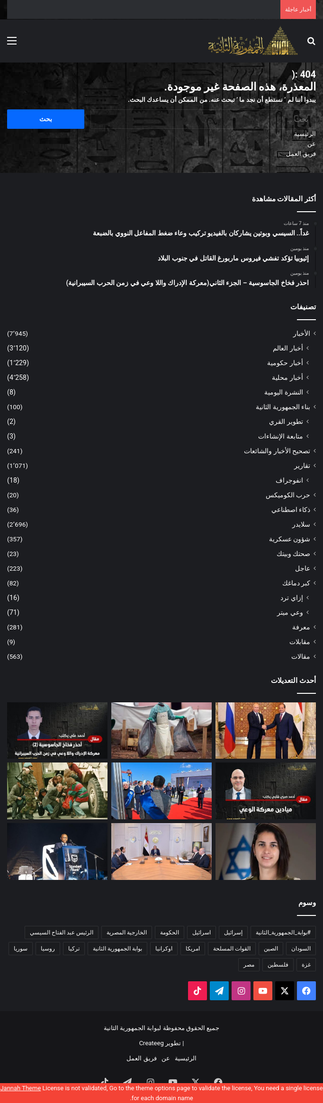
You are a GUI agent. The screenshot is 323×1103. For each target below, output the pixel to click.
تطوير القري (286, 421)
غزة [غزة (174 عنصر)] (306, 964)
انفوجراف (289, 480)
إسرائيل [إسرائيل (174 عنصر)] (233, 932)
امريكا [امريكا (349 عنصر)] (193, 948)
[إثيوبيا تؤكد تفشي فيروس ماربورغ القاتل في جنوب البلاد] (161, 730)
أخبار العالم (288, 348)
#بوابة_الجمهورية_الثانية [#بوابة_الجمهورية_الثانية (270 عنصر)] (283, 932)
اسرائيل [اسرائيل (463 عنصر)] (201, 932)
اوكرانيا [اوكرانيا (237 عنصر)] (163, 948)
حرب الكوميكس (288, 495)
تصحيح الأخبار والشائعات (277, 451)
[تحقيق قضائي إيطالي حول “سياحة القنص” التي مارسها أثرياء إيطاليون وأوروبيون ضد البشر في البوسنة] (57, 790)
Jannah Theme (20, 1088)
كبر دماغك (296, 583)
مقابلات (299, 642)
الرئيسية (305, 133)
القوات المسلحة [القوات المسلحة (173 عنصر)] (232, 948)
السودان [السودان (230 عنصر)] (301, 948)
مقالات (300, 656)
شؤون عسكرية (289, 539)
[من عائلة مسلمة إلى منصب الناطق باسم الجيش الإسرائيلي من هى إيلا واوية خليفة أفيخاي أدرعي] (265, 851)
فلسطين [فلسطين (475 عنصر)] (278, 964)
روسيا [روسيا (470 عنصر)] (48, 948)
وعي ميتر (290, 612)
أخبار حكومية (285, 363)
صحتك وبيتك (293, 553)
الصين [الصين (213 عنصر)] (271, 948)
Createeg (151, 1043)
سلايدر (301, 524)
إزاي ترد (291, 597)
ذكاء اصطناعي (290, 509)
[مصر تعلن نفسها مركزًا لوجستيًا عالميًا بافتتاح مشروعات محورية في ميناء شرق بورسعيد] (161, 790)
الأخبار (301, 333)
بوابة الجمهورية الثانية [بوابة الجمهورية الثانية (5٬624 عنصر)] (117, 948)
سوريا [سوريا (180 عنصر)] (20, 948)
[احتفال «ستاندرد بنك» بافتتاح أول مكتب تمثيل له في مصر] (57, 851)
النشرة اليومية (283, 392)
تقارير (302, 465)
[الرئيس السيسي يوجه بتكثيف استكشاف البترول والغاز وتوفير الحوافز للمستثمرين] (161, 851)
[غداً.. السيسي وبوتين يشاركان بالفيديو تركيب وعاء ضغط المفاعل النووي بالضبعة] (265, 730)
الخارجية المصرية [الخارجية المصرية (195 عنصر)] (127, 932)
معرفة (301, 627)
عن (311, 143)
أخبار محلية (287, 377)
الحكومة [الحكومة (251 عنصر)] (169, 932)
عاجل (302, 568)
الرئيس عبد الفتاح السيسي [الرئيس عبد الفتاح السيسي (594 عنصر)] (61, 932)
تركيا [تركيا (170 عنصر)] (74, 948)
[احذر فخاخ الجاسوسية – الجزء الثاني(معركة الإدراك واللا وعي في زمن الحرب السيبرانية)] (57, 730)
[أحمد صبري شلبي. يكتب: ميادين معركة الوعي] (265, 790)
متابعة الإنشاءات (280, 436)
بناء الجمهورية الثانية (283, 407)
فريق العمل (301, 153)
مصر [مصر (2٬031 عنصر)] (248, 964)
